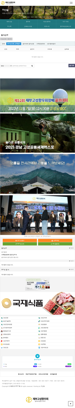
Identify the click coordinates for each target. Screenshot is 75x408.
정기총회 (4, 252)
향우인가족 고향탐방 (13, 44)
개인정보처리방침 (31, 374)
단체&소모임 (28, 26)
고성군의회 (44, 318)
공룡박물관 (44, 334)
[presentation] (7, 11)
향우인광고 (19, 240)
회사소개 (21, 374)
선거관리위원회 (7, 328)
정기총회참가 (51, 44)
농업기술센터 (7, 321)
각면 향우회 (46, 22)
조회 (49, 49)
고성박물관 (44, 331)
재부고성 (9, 22)
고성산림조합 (44, 328)
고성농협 (43, 341)
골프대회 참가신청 (28, 44)
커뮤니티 (47, 26)
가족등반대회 (41, 44)
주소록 (9, 26)
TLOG (43, 386)
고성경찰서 (44, 324)
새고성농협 (6, 344)
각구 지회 (66, 22)
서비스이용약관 (43, 374)
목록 (71, 65)
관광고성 (43, 338)
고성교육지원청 (45, 321)
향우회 (28, 22)
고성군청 (5, 318)
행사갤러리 (55, 244)
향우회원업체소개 (65, 26)
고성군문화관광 (7, 324)
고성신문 (5, 347)
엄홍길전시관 (7, 331)
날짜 (67, 49)
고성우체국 (6, 341)
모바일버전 (53, 374)
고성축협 (43, 344)
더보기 (71, 248)
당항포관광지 (7, 334)
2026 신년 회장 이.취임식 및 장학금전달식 (37, 236)
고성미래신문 (44, 347)
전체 (3, 44)
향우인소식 (20, 244)
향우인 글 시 (5, 270)
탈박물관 (5, 338)
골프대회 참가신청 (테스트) (9, 257)
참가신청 (4, 248)
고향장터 (55, 240)
